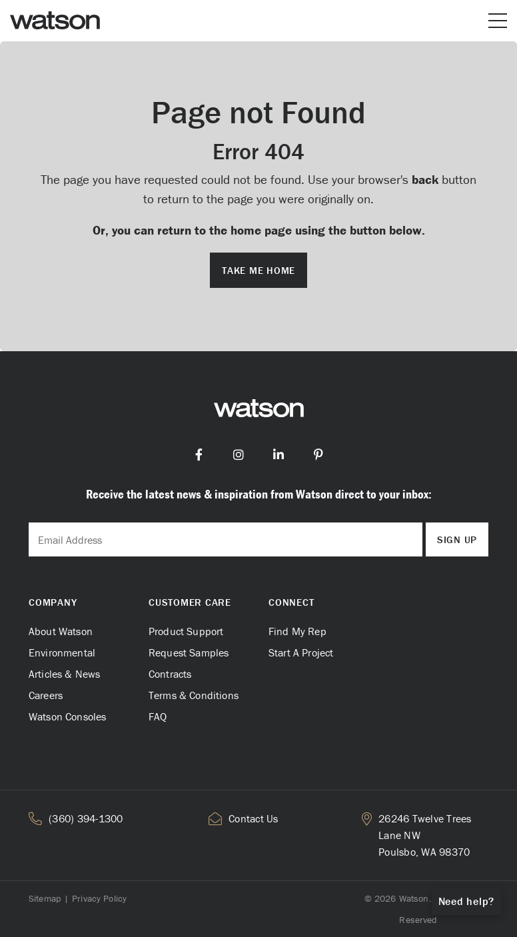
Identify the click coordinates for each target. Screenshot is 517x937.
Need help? (466, 901)
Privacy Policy (99, 898)
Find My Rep (297, 631)
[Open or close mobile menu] (497, 20)
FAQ (158, 716)
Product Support (186, 631)
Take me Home (258, 270)
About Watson (61, 631)
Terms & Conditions (194, 695)
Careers (46, 695)
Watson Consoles (67, 716)
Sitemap (45, 898)
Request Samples (189, 652)
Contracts (170, 673)
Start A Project (300, 652)
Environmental (62, 652)
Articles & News (64, 673)
